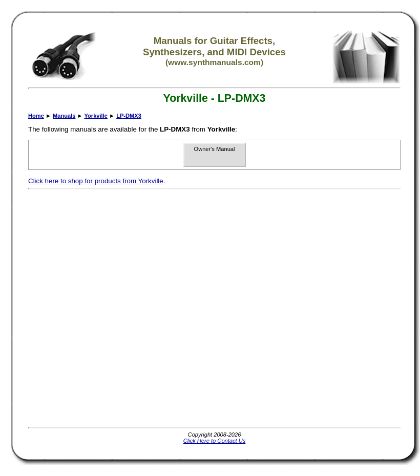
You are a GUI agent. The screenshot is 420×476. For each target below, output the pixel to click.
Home (36, 116)
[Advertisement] (115, 308)
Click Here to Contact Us (214, 441)
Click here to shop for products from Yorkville (95, 181)
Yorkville (96, 116)
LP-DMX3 (128, 116)
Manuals (64, 116)
